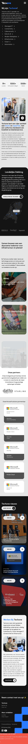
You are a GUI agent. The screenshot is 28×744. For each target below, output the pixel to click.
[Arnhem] (16, 213)
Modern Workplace (11, 36)
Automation (8, 44)
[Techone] (6, 2)
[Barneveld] (15, 212)
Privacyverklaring (6, 724)
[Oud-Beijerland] (8, 214)
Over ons (4, 707)
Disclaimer (14, 724)
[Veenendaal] (14, 213)
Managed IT (9, 26)
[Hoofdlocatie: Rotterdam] (9, 213)
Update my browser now (6, 738)
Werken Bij (4, 705)
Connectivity (9, 29)
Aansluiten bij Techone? (11, 196)
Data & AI (8, 34)
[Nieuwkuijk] (11, 215)
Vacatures (8, 682)
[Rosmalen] (12, 215)
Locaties (4, 715)
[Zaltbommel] (11, 214)
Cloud (6, 41)
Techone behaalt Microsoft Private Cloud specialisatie (10, 571)
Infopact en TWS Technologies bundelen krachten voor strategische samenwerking (10, 601)
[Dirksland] (6, 215)
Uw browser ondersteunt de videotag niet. (14, 66)
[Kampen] (16, 208)
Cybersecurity (9, 31)
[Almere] (13, 210)
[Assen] (19, 205)
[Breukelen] (11, 212)
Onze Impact (5, 716)
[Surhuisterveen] (16, 203)
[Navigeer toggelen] (24, 2)
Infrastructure (9, 39)
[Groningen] (19, 203)
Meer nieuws (7, 510)
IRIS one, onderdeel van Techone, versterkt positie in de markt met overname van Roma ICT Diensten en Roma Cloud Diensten (11, 537)
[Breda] (10, 216)
